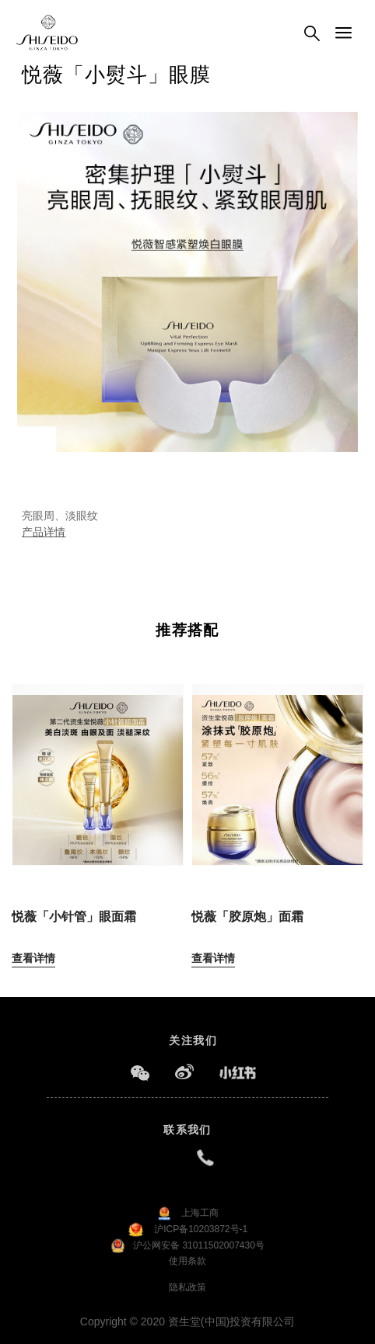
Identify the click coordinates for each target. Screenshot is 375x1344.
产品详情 (43, 532)
